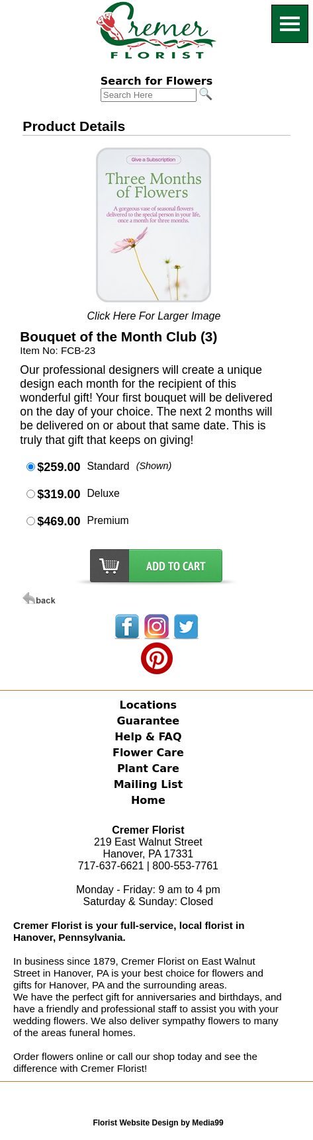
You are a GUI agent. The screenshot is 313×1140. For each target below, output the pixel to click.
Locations (148, 705)
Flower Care (148, 752)
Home (148, 800)
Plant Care (148, 768)
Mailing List (148, 784)
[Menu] (290, 23)
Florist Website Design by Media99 (158, 1122)
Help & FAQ (147, 736)
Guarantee (147, 721)
